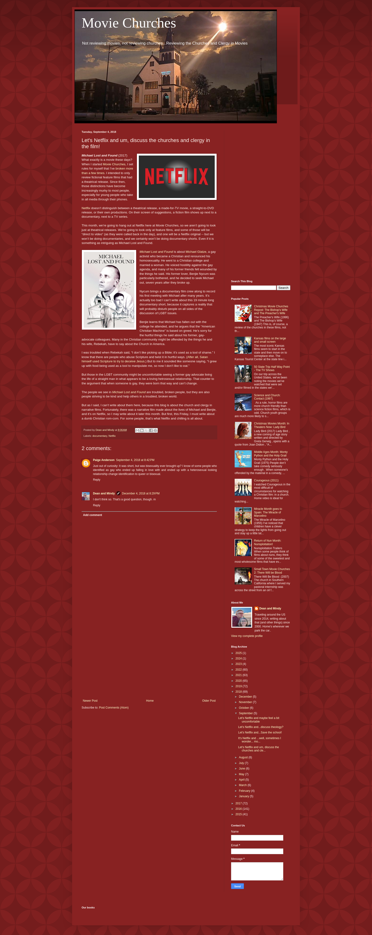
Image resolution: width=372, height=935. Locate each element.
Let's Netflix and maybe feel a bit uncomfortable (258, 719)
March (243, 785)
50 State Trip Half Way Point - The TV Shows (272, 368)
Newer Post (90, 700)
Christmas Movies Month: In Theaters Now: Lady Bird (271, 425)
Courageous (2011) (266, 480)
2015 (239, 814)
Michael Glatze (196, 251)
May (242, 774)
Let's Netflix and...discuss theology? (260, 727)
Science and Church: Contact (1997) (267, 397)
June (242, 768)
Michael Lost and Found (156, 251)
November (246, 702)
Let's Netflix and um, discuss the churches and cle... (258, 749)
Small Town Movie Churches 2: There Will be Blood (272, 570)
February (245, 790)
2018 (239, 691)
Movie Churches (129, 23)
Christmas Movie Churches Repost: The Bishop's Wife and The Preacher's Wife (271, 310)
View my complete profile (247, 636)
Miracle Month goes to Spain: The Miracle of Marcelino (268, 512)
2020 (239, 680)
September (246, 713)
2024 (239, 658)
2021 (239, 675)
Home (150, 700)
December (246, 696)
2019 (239, 686)
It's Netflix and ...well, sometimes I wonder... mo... (259, 740)
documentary (100, 435)
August (244, 757)
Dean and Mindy (104, 493)
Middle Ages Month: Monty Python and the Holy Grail (271, 453)
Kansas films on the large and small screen (270, 340)
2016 (239, 809)
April (242, 779)
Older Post (209, 700)
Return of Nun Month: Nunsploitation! (267, 542)
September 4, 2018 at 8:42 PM (135, 460)
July (242, 763)
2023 (239, 664)
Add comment (92, 515)
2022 (239, 669)
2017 (239, 803)
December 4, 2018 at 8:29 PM (140, 493)
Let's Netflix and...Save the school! (260, 732)
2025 (239, 653)
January (244, 796)
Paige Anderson (104, 460)
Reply (96, 479)
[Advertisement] (149, 660)
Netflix (86, 208)
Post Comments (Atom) (114, 707)
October (244, 707)
